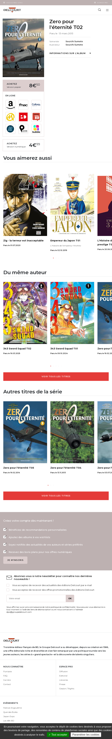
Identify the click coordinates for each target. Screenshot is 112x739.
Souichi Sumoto (74, 41)
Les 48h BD (8, 720)
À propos (7, 671)
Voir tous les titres (56, 376)
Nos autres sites (14, 2)
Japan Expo (9, 716)
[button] (53, 258)
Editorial (63, 675)
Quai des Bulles (10, 712)
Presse (62, 684)
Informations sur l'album (70, 53)
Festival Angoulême (12, 708)
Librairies (63, 680)
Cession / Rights (66, 688)
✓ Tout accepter (58, 734)
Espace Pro (102, 2)
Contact (7, 684)
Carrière (7, 680)
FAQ (5, 675)
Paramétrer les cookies (85, 734)
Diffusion (63, 671)
